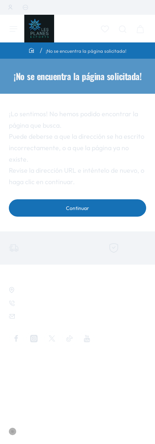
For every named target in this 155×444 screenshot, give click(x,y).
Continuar (77, 208)
